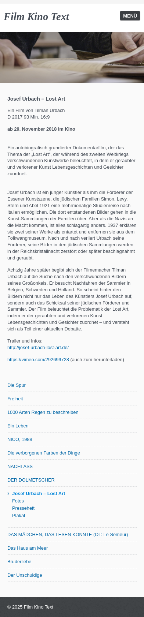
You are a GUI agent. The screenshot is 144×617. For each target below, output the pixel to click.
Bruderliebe (19, 561)
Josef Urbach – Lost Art (38, 493)
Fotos (18, 501)
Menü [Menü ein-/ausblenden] (130, 16)
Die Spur (16, 385)
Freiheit (15, 398)
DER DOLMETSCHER (31, 480)
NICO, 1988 (19, 439)
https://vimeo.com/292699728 (38, 359)
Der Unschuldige (24, 575)
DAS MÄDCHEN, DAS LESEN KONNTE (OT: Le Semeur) (67, 534)
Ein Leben (18, 426)
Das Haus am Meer (27, 548)
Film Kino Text (36, 16)
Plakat (18, 515)
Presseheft (23, 508)
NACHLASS (20, 466)
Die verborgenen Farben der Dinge (43, 453)
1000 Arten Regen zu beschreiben (43, 412)
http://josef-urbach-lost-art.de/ (38, 347)
